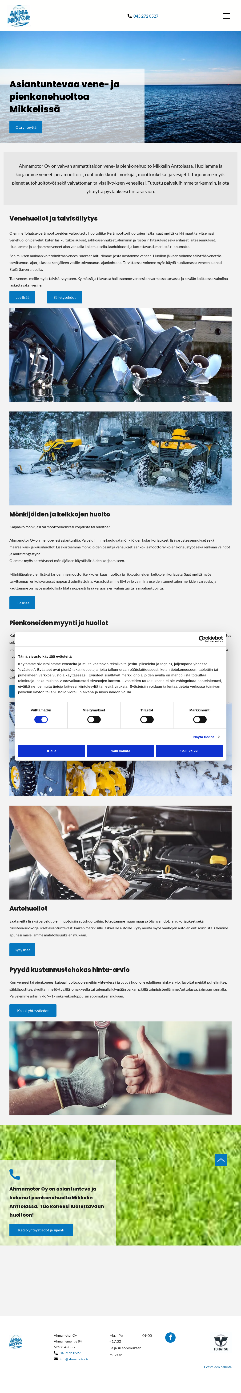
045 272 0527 (145, 16)
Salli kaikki (189, 751)
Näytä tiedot (203, 737)
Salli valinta (120, 751)
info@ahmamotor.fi (74, 1359)
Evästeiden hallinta (218, 1367)
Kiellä (51, 751)
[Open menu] (226, 15)
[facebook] (170, 1338)
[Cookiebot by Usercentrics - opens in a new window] (202, 639)
